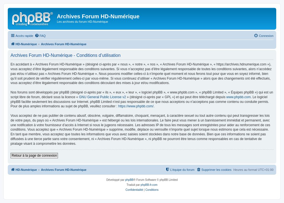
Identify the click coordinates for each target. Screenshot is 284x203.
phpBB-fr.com (149, 184)
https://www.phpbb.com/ (135, 106)
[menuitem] (40, 35)
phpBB (129, 179)
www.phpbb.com (238, 97)
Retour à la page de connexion (34, 156)
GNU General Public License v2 (102, 97)
